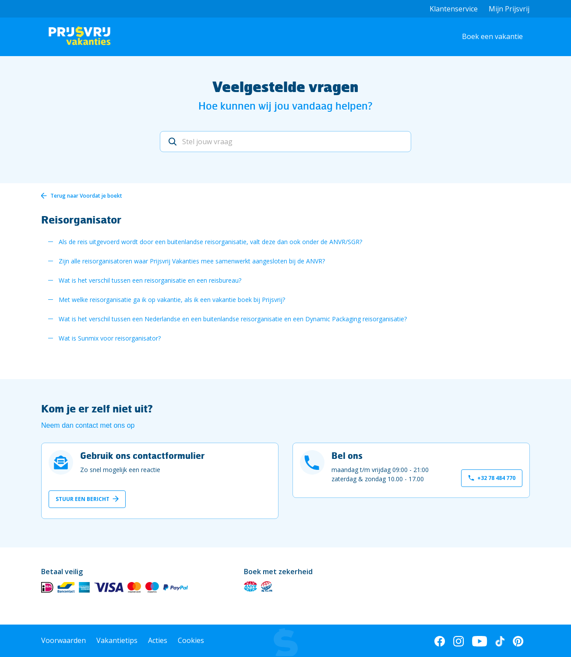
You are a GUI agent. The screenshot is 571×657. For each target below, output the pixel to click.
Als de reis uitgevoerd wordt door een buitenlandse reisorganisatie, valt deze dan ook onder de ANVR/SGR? (210, 242)
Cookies (191, 640)
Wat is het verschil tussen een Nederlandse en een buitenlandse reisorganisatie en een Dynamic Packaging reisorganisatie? (233, 319)
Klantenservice (454, 9)
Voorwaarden (63, 640)
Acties (157, 640)
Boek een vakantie (492, 36)
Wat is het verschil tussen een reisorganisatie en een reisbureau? (150, 280)
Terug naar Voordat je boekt (86, 195)
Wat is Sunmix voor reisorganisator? (110, 338)
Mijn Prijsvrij (509, 9)
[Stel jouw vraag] (285, 141)
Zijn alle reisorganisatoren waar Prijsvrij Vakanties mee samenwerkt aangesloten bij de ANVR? (192, 261)
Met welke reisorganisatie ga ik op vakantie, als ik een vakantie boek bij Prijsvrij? (172, 299)
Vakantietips (116, 640)
